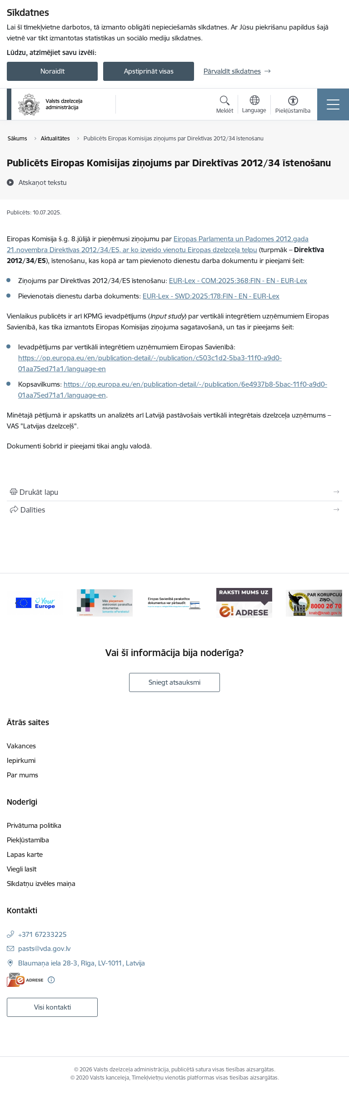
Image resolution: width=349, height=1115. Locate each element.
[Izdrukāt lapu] (174, 492)
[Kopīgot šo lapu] (174, 509)
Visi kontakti (52, 1007)
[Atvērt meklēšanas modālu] (225, 106)
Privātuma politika (34, 825)
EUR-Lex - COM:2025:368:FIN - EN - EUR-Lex (238, 280)
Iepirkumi (21, 760)
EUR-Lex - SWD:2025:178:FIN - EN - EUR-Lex (211, 296)
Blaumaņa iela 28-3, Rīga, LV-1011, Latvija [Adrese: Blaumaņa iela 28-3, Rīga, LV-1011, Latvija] (81, 963)
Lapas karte (25, 854)
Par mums (22, 775)
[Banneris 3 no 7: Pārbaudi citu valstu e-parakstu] (174, 602)
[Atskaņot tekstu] (43, 182)
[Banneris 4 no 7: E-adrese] (244, 602)
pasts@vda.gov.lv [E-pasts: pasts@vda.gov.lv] (44, 948)
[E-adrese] (25, 979)
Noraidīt (52, 71)
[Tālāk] (331, 602)
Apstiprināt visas (149, 71)
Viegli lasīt (21, 869)
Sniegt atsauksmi (174, 682)
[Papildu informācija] (51, 979)
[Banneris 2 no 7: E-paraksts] (105, 602)
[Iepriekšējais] (17, 602)
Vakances (21, 746)
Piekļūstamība (28, 840)
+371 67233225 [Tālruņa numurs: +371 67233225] (42, 934)
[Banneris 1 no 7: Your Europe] (35, 602)
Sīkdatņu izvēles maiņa (41, 883)
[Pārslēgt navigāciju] (333, 104)
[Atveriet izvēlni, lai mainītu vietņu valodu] (254, 105)
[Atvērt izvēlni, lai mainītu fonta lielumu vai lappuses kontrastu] (293, 106)
